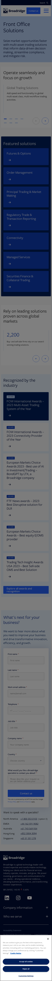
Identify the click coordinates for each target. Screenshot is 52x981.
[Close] (48, 939)
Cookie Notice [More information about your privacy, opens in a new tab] (15, 953)
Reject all (26, 969)
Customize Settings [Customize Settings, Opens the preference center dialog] (26, 976)
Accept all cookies (26, 961)
